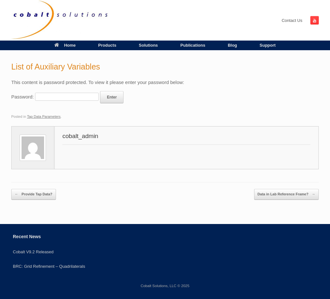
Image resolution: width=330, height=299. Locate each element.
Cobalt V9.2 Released (33, 251)
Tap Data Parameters (43, 116)
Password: (55, 96)
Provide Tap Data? (33, 194)
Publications (192, 45)
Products (107, 45)
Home (65, 45)
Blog (232, 45)
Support (268, 45)
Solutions (148, 45)
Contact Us (292, 20)
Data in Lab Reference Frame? (286, 194)
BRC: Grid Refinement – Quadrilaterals (49, 266)
